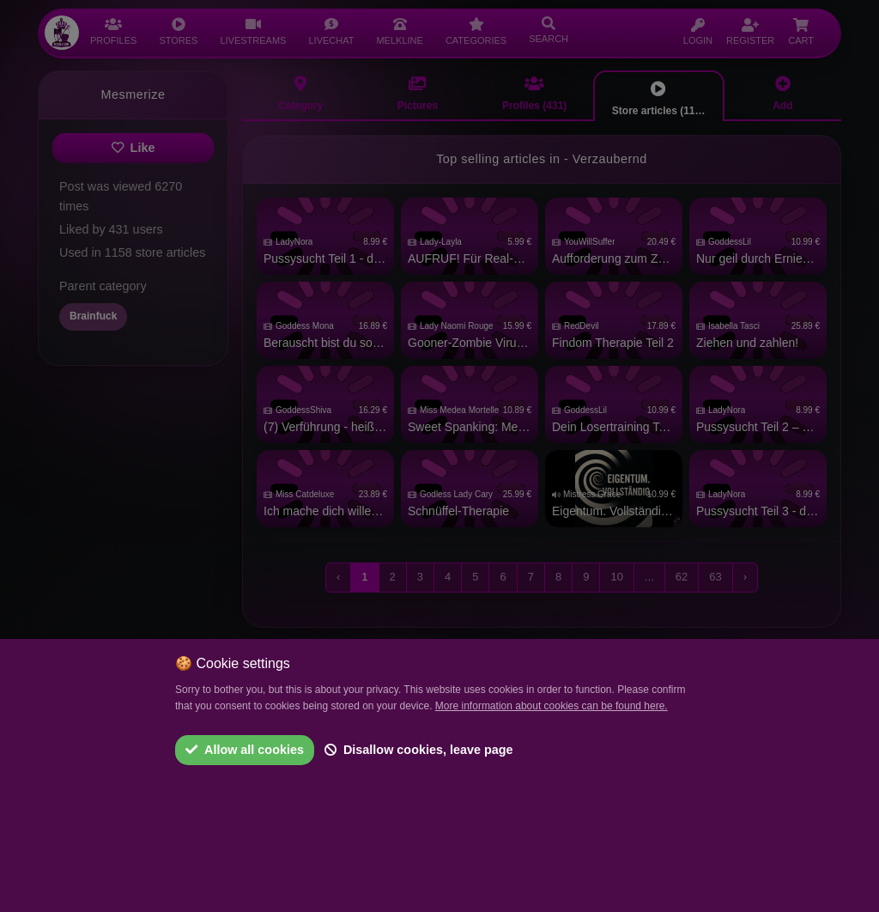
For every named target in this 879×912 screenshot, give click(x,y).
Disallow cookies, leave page (418, 750)
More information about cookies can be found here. (551, 706)
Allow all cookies (244, 750)
